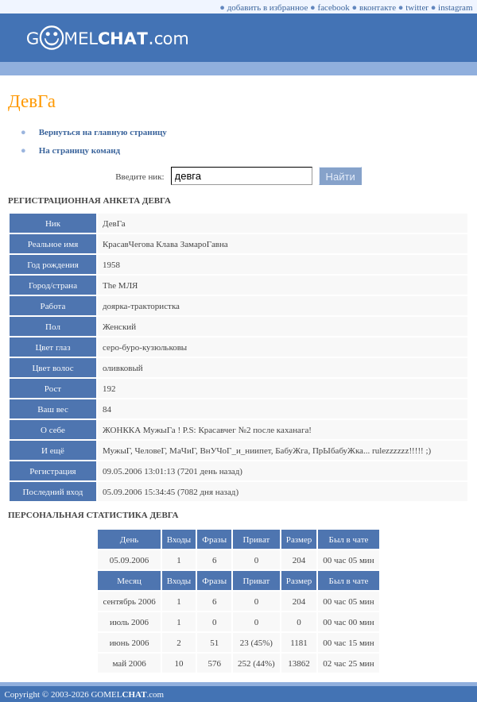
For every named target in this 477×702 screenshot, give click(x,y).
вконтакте (377, 7)
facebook (334, 7)
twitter (417, 7)
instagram (455, 7)
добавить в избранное (267, 7)
